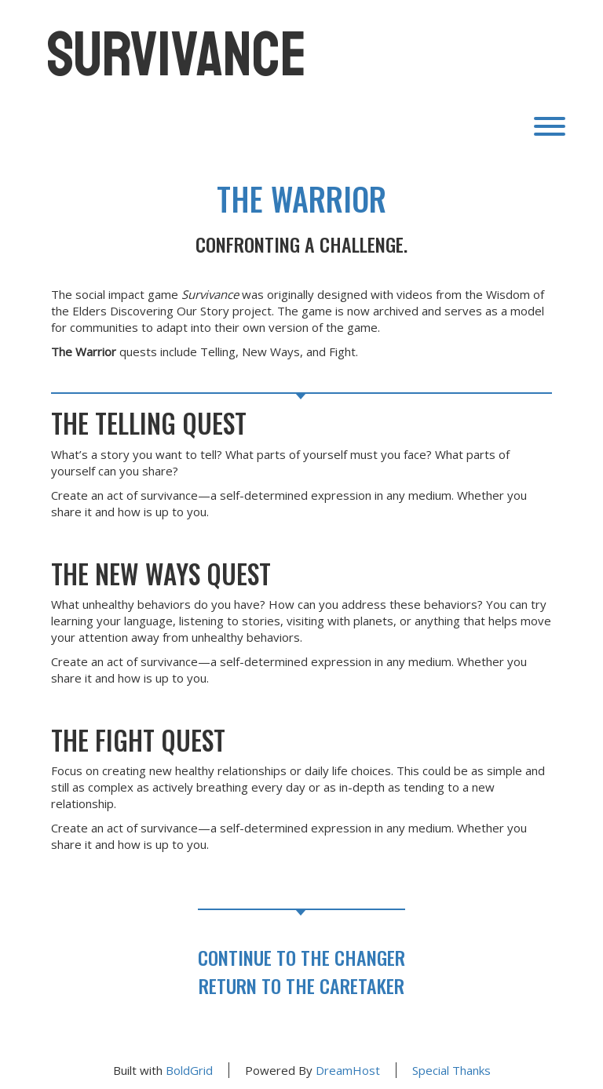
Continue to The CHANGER (301, 957)
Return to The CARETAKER (301, 985)
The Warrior (301, 198)
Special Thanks (451, 1070)
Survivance (177, 55)
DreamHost (348, 1070)
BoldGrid (189, 1070)
